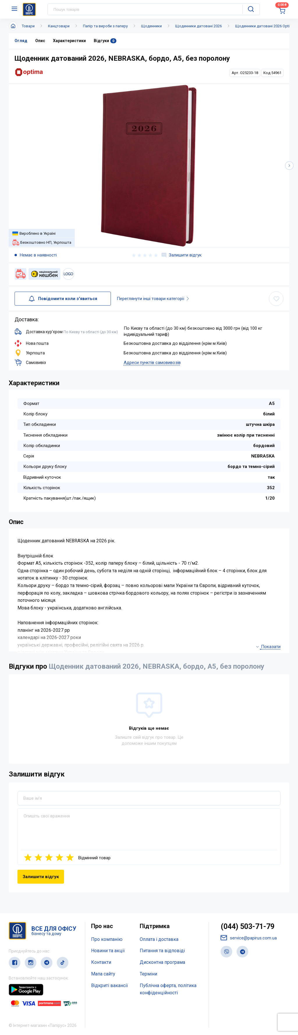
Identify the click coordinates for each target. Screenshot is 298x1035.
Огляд (21, 40)
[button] (289, 165)
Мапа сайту (103, 974)
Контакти (101, 962)
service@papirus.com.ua (249, 938)
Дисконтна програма (162, 962)
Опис (40, 40)
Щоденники (151, 26)
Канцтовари (59, 26)
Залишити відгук (182, 255)
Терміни (148, 974)
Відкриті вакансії (109, 985)
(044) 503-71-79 (247, 926)
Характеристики (69, 40)
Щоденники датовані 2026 (198, 26)
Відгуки (105, 40)
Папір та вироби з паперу (105, 26)
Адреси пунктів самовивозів (152, 362)
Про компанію (107, 939)
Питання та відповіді (162, 950)
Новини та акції (108, 950)
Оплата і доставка (159, 939)
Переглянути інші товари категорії (154, 298)
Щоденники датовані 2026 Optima (265, 26)
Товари (28, 26)
